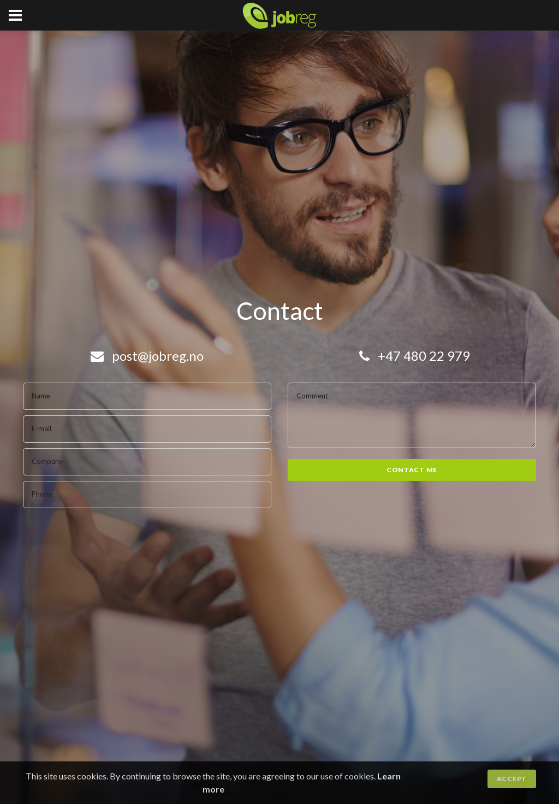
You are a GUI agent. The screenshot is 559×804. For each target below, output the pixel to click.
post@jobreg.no (147, 356)
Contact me (411, 470)
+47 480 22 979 (414, 356)
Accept (512, 779)
